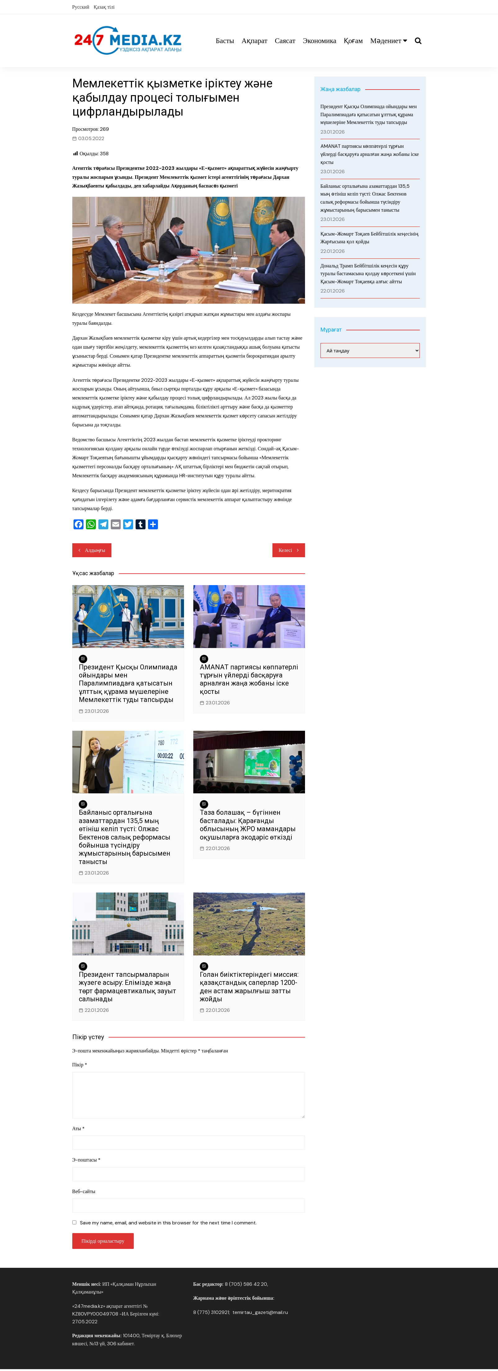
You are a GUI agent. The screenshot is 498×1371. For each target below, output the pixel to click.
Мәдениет (385, 41)
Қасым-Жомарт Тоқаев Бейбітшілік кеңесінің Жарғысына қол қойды (370, 238)
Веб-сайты (84, 1192)
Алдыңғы (95, 550)
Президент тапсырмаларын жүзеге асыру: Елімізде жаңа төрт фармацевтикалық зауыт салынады (125, 988)
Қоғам (353, 41)
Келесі (285, 550)
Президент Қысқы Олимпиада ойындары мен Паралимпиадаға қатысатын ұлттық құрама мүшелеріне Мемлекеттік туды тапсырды (127, 684)
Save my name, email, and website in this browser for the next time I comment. (168, 1224)
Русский (81, 7)
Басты (225, 41)
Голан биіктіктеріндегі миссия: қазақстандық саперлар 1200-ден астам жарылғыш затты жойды (241, 988)
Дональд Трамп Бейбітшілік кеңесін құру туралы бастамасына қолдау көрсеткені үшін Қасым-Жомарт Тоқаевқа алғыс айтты (368, 273)
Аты (78, 1129)
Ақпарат (254, 41)
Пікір (79, 1065)
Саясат (285, 41)
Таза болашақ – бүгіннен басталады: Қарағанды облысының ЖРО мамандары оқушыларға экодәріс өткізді (248, 825)
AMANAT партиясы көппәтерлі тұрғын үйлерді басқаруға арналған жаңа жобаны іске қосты (243, 680)
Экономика (319, 41)
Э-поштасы (86, 1161)
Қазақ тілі (104, 7)
